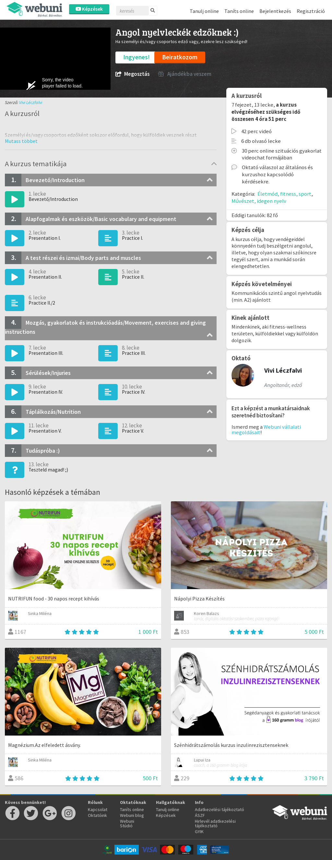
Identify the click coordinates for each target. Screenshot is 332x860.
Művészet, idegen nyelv (258, 200)
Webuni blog (132, 815)
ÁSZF (200, 815)
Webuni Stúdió (127, 823)
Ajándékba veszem (184, 74)
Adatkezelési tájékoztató (219, 809)
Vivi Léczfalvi (30, 102)
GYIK (199, 831)
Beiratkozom (179, 57)
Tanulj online (204, 11)
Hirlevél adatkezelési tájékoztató (215, 823)
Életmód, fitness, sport (284, 193)
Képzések (89, 9)
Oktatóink (97, 815)
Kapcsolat (97, 809)
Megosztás (132, 74)
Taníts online (239, 11)
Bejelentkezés (275, 11)
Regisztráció (311, 11)
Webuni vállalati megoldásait (266, 429)
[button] (21, 141)
